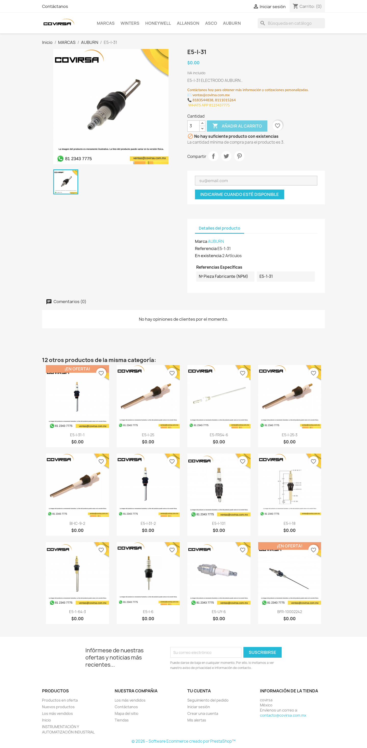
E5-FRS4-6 (219, 434)
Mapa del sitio (126, 713)
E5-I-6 (148, 611)
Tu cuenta (199, 691)
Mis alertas (196, 720)
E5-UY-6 (219, 611)
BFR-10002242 (289, 611)
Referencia (206, 248)
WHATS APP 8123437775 (208, 105)
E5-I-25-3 (289, 434)
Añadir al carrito (237, 126)
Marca (201, 241)
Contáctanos (55, 6)
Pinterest (239, 156)
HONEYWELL (158, 23)
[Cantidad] (193, 126)
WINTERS (130, 23)
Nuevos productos (58, 706)
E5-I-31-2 (148, 523)
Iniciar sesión (198, 706)
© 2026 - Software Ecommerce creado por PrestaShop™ (183, 741)
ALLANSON (188, 23)
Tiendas (122, 720)
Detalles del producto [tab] (219, 228)
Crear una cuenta (202, 713)
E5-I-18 (289, 523)
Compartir (213, 156)
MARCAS (106, 23)
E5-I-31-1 (77, 434)
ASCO (211, 23)
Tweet (226, 156)
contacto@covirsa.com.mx (283, 715)
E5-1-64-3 (77, 611)
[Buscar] (291, 23)
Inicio (46, 720)
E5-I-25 (148, 434)
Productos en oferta (60, 700)
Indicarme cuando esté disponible (239, 194)
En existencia (208, 255)
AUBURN (232, 23)
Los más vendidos (57, 713)
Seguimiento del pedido (208, 700)
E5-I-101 (219, 523)
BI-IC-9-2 (77, 523)
